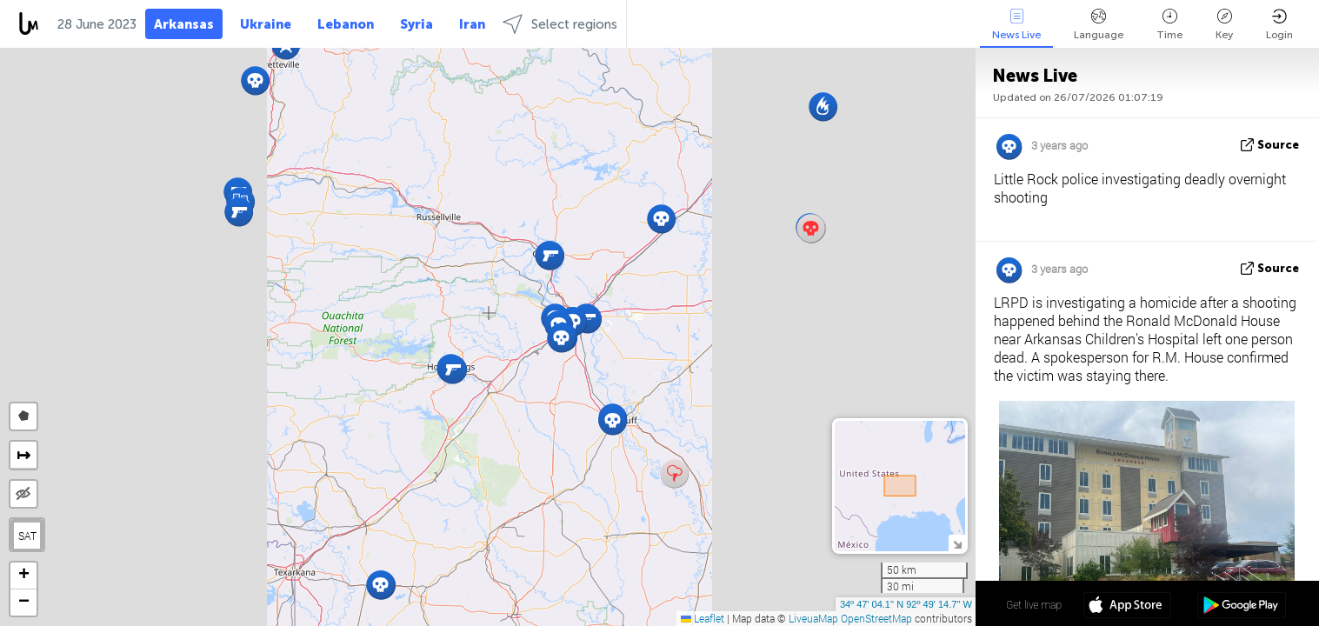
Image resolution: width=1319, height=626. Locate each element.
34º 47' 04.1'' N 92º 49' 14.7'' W (906, 604)
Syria (416, 24)
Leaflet (702, 618)
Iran (472, 24)
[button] (674, 473)
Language (1098, 25)
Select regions (560, 24)
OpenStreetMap (876, 618)
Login (1279, 25)
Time (1169, 25)
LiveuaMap (813, 618)
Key (1224, 25)
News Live (1016, 25)
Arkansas (184, 24)
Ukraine (265, 24)
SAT (27, 536)
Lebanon (345, 24)
